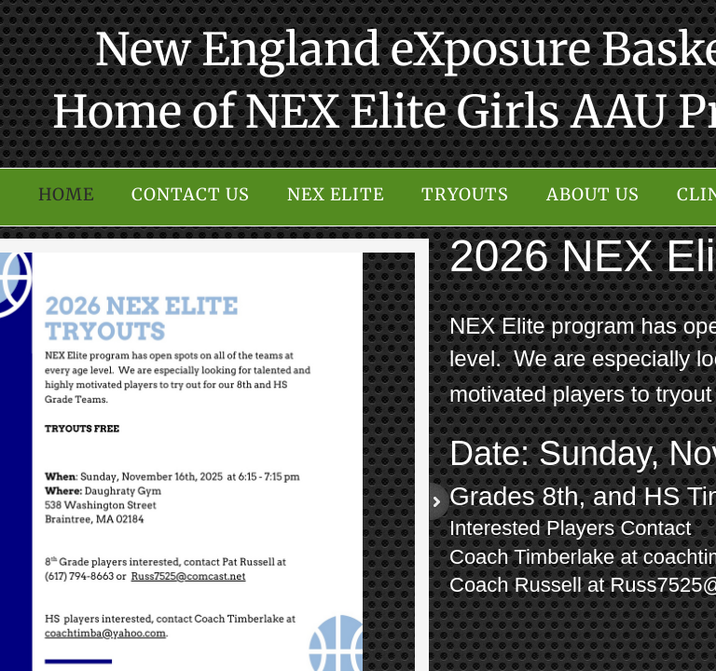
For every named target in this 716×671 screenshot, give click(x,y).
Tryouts (465, 194)
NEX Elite (335, 194)
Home (66, 194)
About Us (593, 194)
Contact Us (190, 194)
